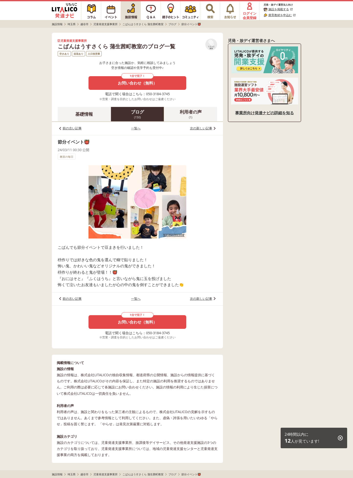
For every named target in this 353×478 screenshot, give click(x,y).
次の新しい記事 (201, 128)
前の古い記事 (72, 128)
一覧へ (136, 128)
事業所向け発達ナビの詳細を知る (264, 112)
